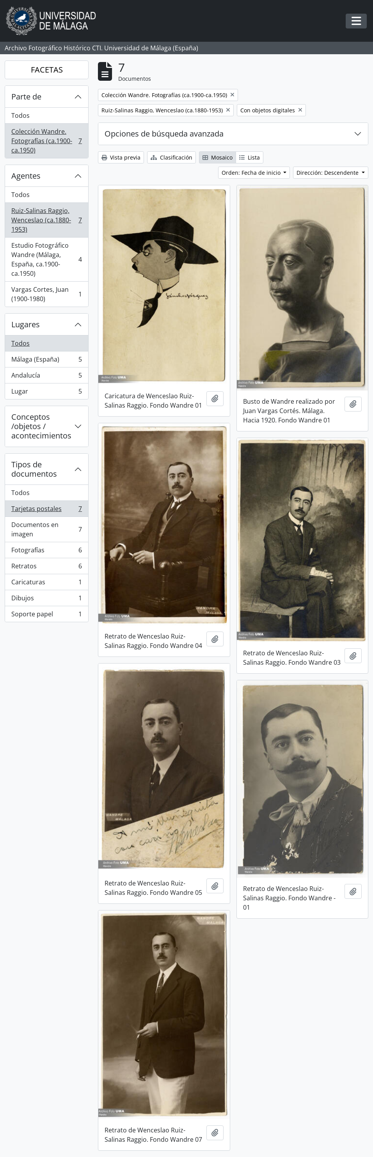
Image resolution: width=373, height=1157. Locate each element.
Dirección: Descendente (328, 172)
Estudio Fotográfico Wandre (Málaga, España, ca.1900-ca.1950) (46, 259)
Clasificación (171, 157)
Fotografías (46, 551)
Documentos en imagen (46, 529)
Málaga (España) (46, 361)
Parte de (26, 96)
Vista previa (120, 157)
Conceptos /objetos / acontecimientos (41, 426)
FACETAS (47, 69)
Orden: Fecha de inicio (252, 172)
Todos (20, 115)
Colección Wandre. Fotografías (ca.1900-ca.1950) (46, 140)
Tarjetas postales (46, 510)
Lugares (25, 324)
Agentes (26, 175)
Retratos (46, 567)
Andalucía (46, 377)
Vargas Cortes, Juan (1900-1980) (46, 294)
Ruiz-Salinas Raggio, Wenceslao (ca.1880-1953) (46, 220)
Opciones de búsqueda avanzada (164, 133)
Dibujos (46, 599)
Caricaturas (46, 583)
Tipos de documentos (34, 469)
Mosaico (217, 157)
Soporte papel (46, 615)
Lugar (46, 393)
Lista (249, 157)
